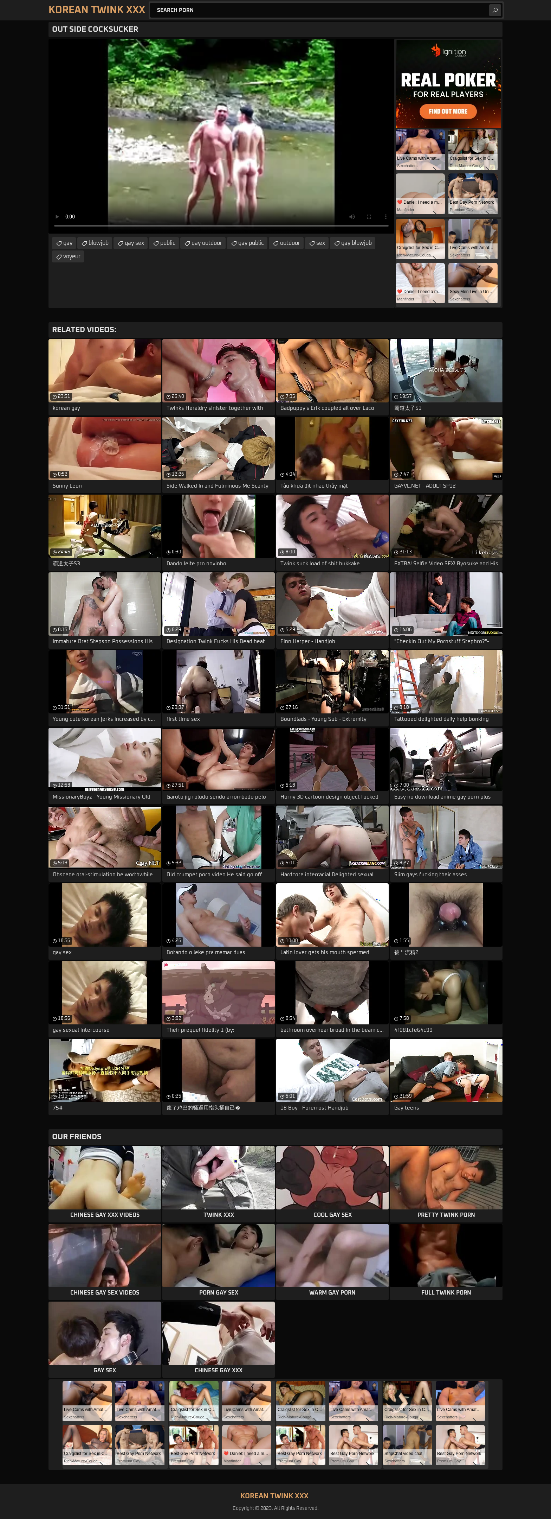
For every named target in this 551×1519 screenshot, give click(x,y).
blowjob (99, 243)
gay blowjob (356, 243)
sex (320, 243)
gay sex (134, 243)
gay (67, 243)
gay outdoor (207, 243)
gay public (251, 243)
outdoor (290, 243)
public (167, 243)
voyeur (71, 256)
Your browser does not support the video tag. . (221, 136)
